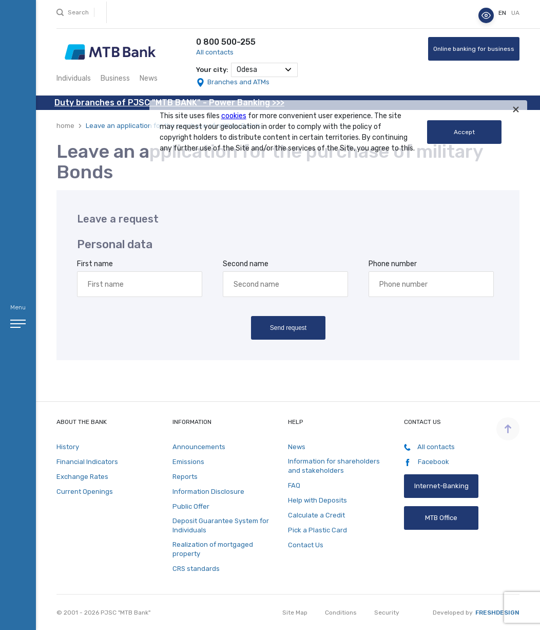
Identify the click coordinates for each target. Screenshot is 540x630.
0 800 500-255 (226, 42)
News (149, 78)
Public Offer (190, 506)
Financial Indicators (87, 462)
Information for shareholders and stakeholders (334, 465)
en (503, 12)
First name (95, 264)
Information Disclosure (208, 491)
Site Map (294, 612)
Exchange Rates (82, 476)
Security (386, 612)
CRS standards (196, 568)
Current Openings (84, 491)
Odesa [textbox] (247, 69)
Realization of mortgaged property (212, 549)
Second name (245, 264)
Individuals (73, 78)
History (67, 447)
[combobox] (264, 70)
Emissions (188, 462)
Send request (287, 327)
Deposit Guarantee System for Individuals (220, 525)
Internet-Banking (441, 486)
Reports (185, 476)
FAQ (294, 485)
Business (115, 78)
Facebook (426, 462)
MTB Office (441, 518)
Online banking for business (473, 48)
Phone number (393, 264)
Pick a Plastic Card (317, 530)
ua (515, 12)
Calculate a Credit (316, 515)
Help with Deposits (317, 500)
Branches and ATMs (238, 82)
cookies (233, 116)
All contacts (215, 52)
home (65, 125)
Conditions (341, 612)
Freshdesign (497, 612)
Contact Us (305, 545)
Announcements (198, 447)
